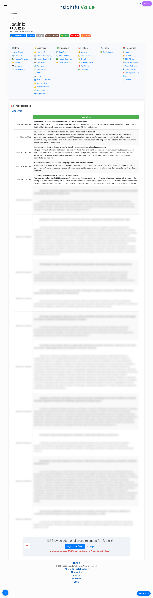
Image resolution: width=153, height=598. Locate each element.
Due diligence (144, 593)
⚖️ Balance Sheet (63, 55)
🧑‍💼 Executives (17, 66)
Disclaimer (76, 578)
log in (92, 546)
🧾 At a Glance (17, 52)
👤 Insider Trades (129, 69)
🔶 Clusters (127, 55)
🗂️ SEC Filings (128, 59)
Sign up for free (74, 546)
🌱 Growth (82, 59)
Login (139, 3)
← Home (13, 13)
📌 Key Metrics (84, 66)
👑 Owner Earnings (63, 62)
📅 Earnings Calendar (131, 73)
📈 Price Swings (40, 69)
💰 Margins (82, 52)
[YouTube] (74, 563)
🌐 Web (125, 76)
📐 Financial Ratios (85, 55)
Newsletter (76, 572)
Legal (76, 582)
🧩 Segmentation (40, 90)
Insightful (76, 7)
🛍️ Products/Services (20, 59)
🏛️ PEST (37, 76)
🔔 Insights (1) (39, 52)
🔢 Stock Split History (131, 62)
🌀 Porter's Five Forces (43, 80)
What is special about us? (76, 569)
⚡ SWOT (38, 73)
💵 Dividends (83, 69)
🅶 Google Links (40, 94)
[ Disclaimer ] (17, 111)
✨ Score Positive (40, 83)
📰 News (126, 52)
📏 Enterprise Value (85, 62)
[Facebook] (79, 563)
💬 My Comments (18, 69)
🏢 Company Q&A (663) (43, 55)
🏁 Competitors (40, 62)
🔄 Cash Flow (61, 52)
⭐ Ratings (16, 62)
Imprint (76, 575)
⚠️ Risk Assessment (41, 87)
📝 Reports (127, 80)
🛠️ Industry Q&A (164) (42, 59)
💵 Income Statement (64, 59)
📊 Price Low (39, 66)
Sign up (146, 3)
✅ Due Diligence (106, 52)
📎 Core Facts (17, 55)
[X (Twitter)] (77, 563)
